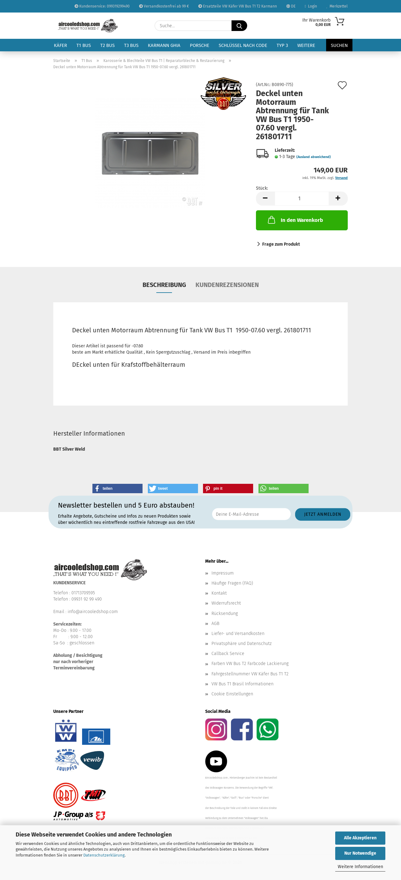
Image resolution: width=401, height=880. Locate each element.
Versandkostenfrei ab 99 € (164, 6)
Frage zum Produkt (281, 244)
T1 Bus (83, 45)
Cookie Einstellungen (232, 694)
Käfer (60, 45)
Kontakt (219, 593)
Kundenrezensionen (227, 285)
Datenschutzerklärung (104, 855)
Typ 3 (282, 45)
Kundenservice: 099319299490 (102, 6)
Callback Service (227, 653)
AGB (215, 623)
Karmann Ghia (164, 45)
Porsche (199, 45)
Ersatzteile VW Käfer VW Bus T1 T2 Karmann (237, 6)
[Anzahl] (302, 199)
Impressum (222, 573)
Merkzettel (337, 6)
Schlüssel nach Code (243, 45)
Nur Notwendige (360, 853)
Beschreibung (164, 285)
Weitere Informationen (360, 866)
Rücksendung (224, 613)
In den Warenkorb (295, 220)
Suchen (339, 45)
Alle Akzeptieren (360, 838)
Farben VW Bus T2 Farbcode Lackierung (250, 663)
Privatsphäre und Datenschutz (241, 643)
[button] (265, 199)
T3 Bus (131, 45)
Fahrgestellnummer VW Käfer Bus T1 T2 (250, 674)
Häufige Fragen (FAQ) (232, 583)
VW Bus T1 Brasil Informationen (242, 684)
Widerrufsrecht (226, 603)
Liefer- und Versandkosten (237, 633)
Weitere (306, 45)
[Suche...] (239, 25)
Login (311, 6)
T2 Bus (107, 45)
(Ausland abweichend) (313, 157)
